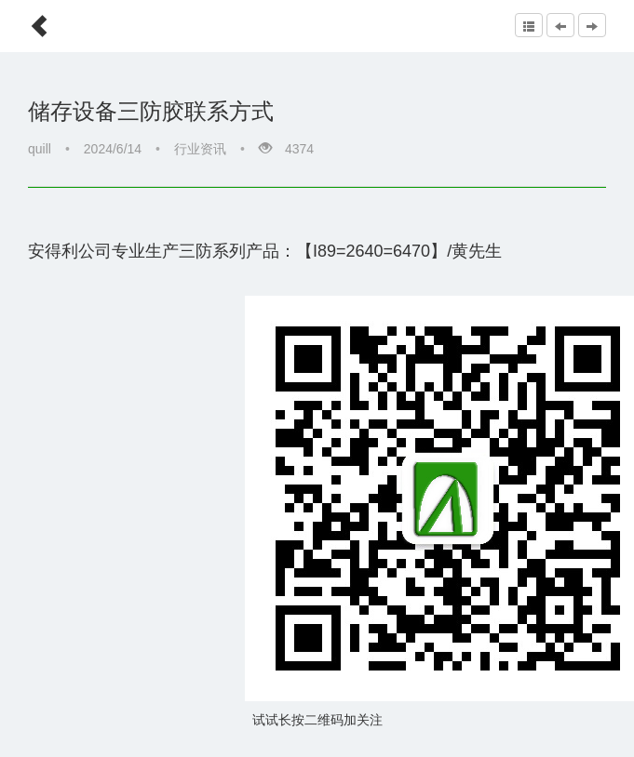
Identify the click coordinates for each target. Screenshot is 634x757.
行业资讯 (200, 148)
